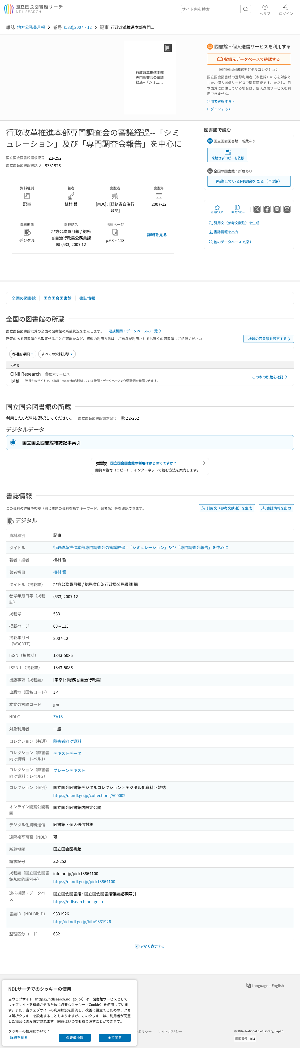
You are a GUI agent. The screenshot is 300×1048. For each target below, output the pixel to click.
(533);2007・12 (78, 27)
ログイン (286, 9)
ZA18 (58, 716)
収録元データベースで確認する (248, 59)
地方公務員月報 (31, 27)
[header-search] (216, 9)
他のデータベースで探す (230, 241)
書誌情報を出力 (223, 231)
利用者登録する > (220, 101)
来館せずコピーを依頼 (228, 154)
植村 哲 (59, 572)
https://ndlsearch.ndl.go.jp (78, 901)
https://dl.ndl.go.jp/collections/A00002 (89, 795)
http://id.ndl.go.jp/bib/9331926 (82, 921)
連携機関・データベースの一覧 (136, 331)
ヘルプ (265, 9)
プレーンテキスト (69, 770)
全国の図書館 (24, 298)
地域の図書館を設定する (270, 339)
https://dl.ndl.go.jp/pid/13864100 (84, 881)
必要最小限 (75, 1037)
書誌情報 (87, 298)
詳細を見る (157, 234)
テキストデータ (67, 753)
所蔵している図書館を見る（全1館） (249, 181)
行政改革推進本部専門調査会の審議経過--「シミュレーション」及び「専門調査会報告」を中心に (140, 547)
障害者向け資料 (67, 741)
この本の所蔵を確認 (271, 377)
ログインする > (219, 108)
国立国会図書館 (58, 298)
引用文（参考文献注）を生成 (233, 222)
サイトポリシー (170, 1031)
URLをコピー (237, 209)
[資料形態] (57, 354)
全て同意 (115, 1037)
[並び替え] (22, 354)
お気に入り (217, 209)
